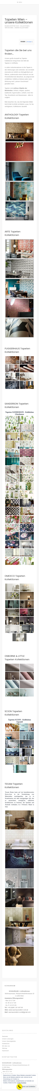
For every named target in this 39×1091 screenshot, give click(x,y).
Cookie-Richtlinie (21, 1083)
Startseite (5, 1036)
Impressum (5, 1050)
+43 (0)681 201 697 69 (15, 1007)
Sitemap (4, 1048)
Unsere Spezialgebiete (9, 1041)
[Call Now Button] (19, 1086)
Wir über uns (6, 1046)
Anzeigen (29, 41)
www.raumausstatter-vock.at (18, 1010)
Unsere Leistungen (7, 1039)
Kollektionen (5, 1043)
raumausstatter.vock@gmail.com (19, 1012)
